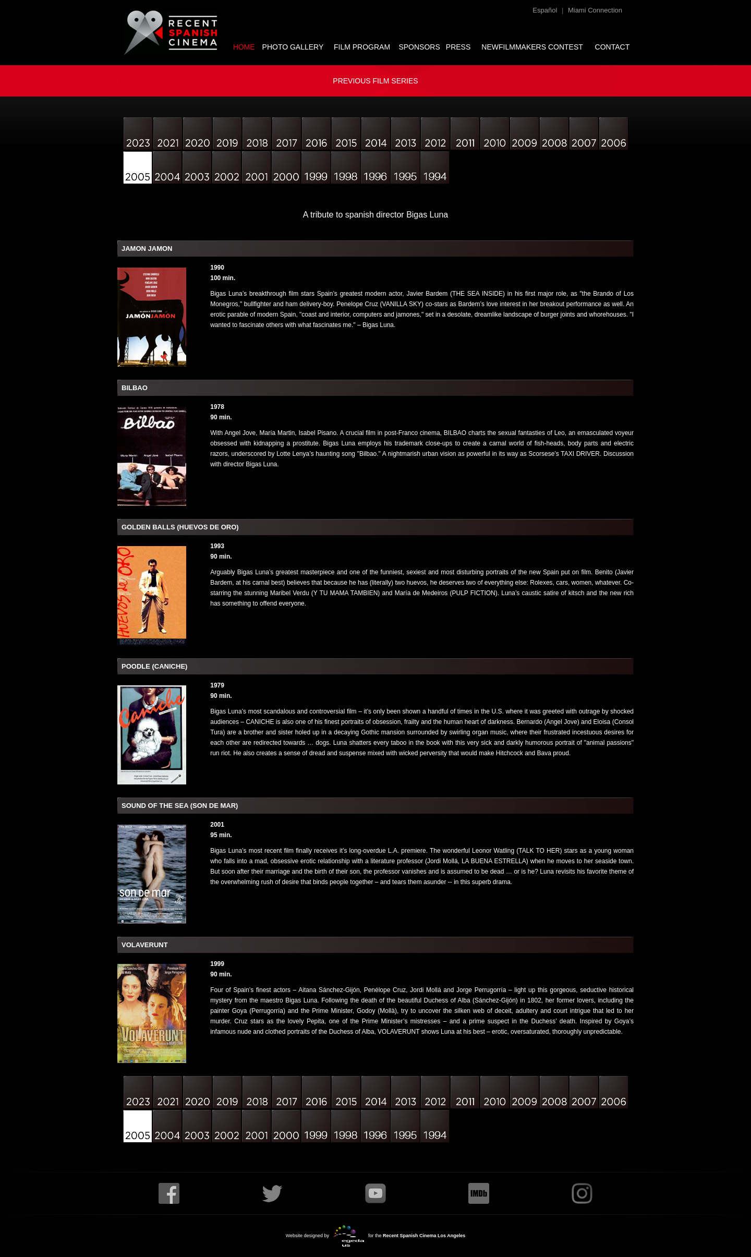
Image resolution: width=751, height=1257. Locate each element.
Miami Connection (595, 10)
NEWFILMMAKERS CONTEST (532, 47)
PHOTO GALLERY (293, 47)
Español (544, 10)
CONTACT (612, 47)
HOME (244, 47)
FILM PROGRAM (362, 47)
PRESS (458, 47)
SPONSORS (419, 47)
